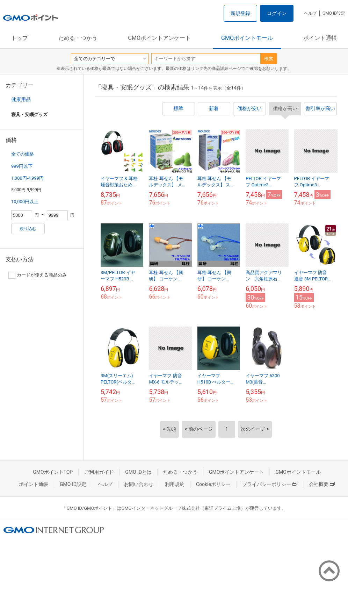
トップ (19, 38)
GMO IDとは (138, 472)
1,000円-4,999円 (27, 178)
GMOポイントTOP (53, 472)
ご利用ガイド (99, 472)
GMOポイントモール (247, 38)
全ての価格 (22, 154)
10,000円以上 (24, 201)
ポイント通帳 (320, 38)
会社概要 (322, 484)
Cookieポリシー (213, 484)
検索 (268, 58)
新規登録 (240, 13)
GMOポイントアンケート (159, 38)
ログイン (277, 13)
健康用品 (21, 99)
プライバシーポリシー (269, 484)
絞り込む (28, 228)
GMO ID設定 (333, 13)
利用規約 (174, 484)
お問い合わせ (138, 484)
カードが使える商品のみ (37, 275)
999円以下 (21, 166)
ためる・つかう (77, 38)
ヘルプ (310, 13)
